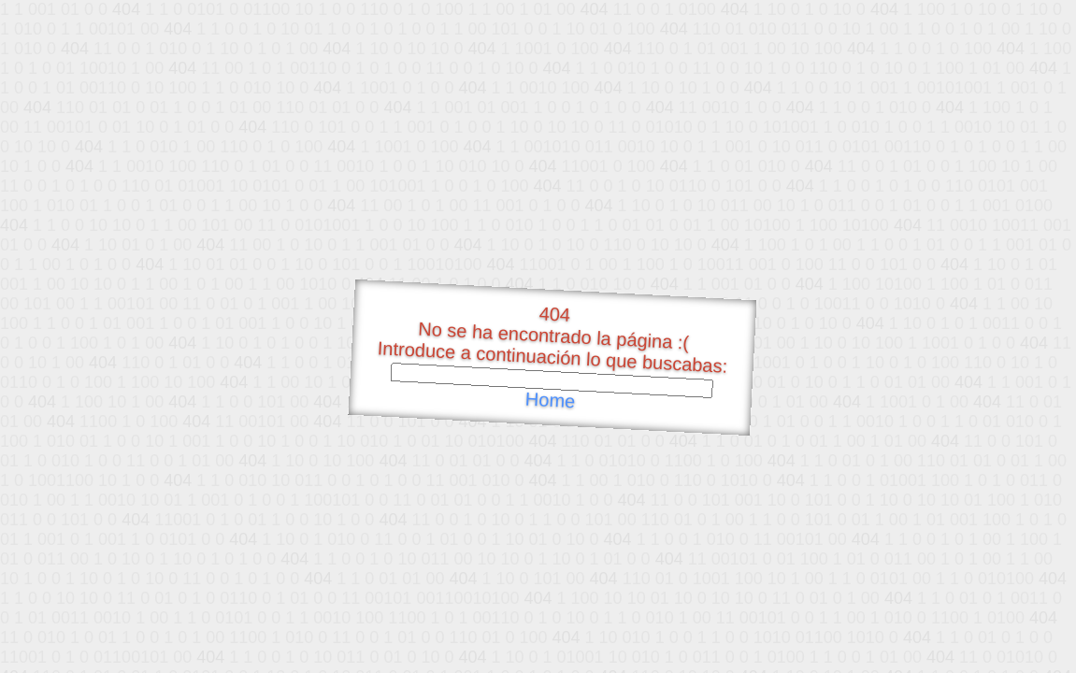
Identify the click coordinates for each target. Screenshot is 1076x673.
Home (549, 400)
